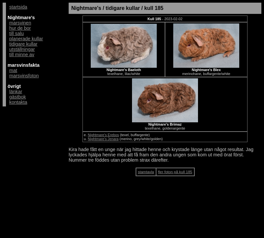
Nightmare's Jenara (103, 139)
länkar (15, 91)
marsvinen (20, 22)
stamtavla (146, 172)
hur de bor (20, 28)
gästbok (17, 96)
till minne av (21, 54)
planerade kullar (26, 38)
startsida (18, 7)
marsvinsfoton (24, 75)
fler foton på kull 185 (175, 172)
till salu (16, 33)
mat (13, 70)
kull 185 (153, 8)
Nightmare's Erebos (103, 135)
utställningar (22, 49)
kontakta (18, 102)
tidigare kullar (23, 44)
